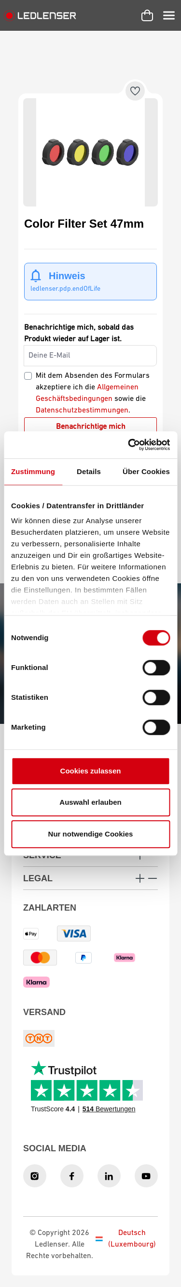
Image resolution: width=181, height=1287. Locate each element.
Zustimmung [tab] (33, 471)
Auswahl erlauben (90, 802)
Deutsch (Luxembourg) (126, 1238)
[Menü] (169, 15)
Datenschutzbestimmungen (82, 410)
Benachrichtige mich (90, 427)
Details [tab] (89, 471)
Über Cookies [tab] (146, 471)
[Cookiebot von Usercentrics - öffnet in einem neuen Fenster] (129, 444)
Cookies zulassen (90, 771)
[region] (90, 152)
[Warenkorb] (147, 15)
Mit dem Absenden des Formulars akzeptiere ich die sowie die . (93, 393)
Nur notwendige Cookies (90, 834)
